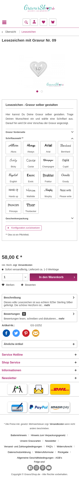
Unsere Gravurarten (30, 441)
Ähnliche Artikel (13, 344)
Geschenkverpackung (39, 218)
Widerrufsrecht (64, 446)
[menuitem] (5, 22)
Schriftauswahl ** (39, 138)
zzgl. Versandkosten (22, 265)
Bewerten (28, 284)
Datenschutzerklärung (19, 452)
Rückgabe (63, 452)
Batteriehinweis (19, 435)
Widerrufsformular (44, 452)
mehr (46, 305)
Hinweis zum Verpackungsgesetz (48, 435)
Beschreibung (12, 297)
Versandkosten (57, 424)
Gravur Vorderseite (39, 132)
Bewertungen (12, 313)
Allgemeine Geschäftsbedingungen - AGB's (39, 457)
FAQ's (49, 446)
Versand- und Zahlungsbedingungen (23, 446)
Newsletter (50, 441)
